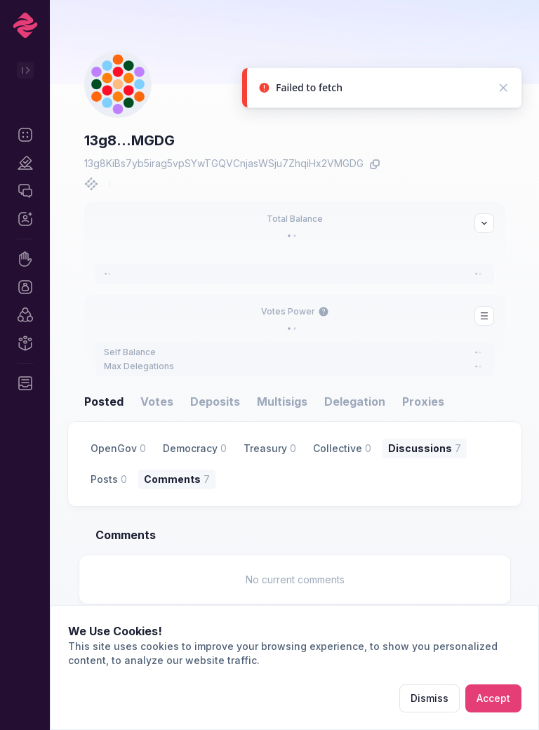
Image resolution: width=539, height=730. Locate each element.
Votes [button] (156, 401)
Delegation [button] (354, 401)
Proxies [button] (423, 401)
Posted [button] (104, 401)
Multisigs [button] (282, 401)
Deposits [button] (215, 401)
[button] (25, 135)
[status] (381, 91)
